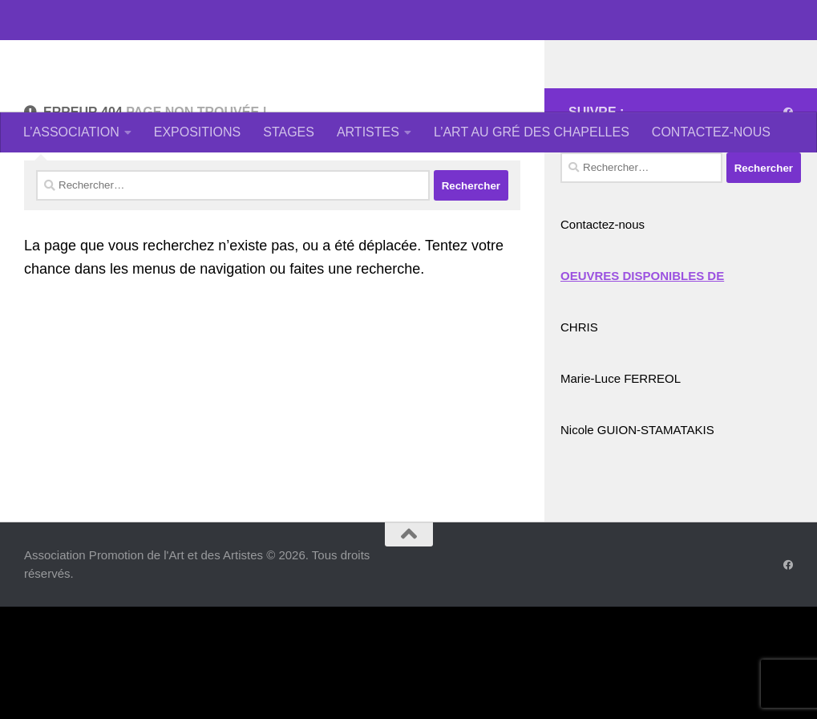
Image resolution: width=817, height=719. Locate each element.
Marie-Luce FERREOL (620, 442)
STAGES (288, 132)
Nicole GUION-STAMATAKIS (637, 494)
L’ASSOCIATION (71, 132)
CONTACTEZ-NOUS (711, 132)
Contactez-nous (602, 288)
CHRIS (579, 391)
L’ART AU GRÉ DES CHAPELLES (531, 132)
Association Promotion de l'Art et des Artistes (381, 56)
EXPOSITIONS (197, 132)
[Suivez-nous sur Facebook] (788, 176)
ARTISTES (368, 132)
